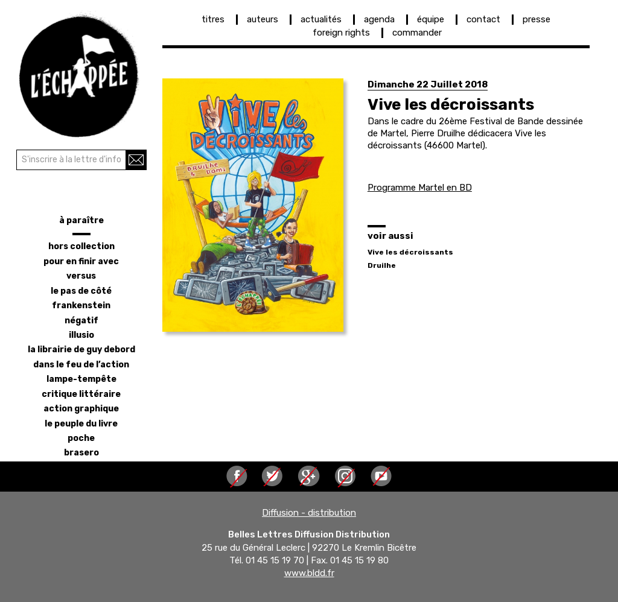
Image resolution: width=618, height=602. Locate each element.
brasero (81, 453)
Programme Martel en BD (420, 187)
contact (483, 19)
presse (536, 19)
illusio (81, 335)
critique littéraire (81, 394)
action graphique (81, 409)
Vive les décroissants (410, 252)
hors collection (81, 246)
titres (213, 19)
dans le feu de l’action (81, 365)
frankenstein (81, 305)
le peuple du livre (81, 424)
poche (81, 438)
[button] (252, 205)
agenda (379, 19)
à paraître (81, 220)
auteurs (262, 19)
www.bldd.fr (309, 573)
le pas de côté (81, 291)
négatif (81, 320)
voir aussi (390, 235)
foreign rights (341, 32)
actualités (321, 19)
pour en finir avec (81, 261)
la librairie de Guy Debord (81, 349)
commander (417, 32)
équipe (430, 19)
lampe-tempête (81, 379)
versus (81, 276)
